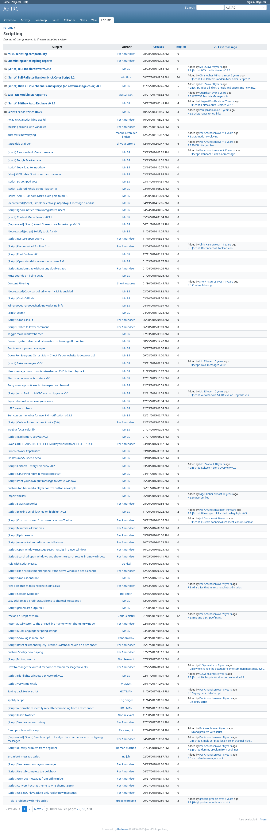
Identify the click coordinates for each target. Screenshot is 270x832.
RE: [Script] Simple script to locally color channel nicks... (220, 741)
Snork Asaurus (126, 283)
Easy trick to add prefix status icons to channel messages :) (44, 601)
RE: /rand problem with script (205, 732)
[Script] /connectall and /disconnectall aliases (35, 542)
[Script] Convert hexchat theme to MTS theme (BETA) (41, 785)
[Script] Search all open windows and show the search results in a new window (56, 556)
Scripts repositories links (25, 112)
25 (78, 809)
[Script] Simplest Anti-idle (23, 578)
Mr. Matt (126, 683)
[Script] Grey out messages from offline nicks (35, 778)
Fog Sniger (126, 700)
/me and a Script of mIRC (23, 616)
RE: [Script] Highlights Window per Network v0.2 (216, 677)
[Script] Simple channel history (27, 722)
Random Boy (126, 638)
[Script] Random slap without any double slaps (37, 268)
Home (6, 2)
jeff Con (203, 518)
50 (83, 809)
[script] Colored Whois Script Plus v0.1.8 (32, 189)
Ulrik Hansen (207, 244)
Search (190, 7)
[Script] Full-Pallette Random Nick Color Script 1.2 (41, 77)
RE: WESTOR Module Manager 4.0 (208, 96)
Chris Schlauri (126, 616)
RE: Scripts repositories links (204, 113)
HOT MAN (126, 691)
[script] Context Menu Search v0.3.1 (30, 217)
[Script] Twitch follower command (29, 327)
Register (261, 2)
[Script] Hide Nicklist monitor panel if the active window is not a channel (52, 571)
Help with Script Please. (22, 563)
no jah (126, 756)
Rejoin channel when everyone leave (30, 401)
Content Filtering (18, 283)
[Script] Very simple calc (22, 683)
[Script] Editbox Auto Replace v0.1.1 (31, 103)
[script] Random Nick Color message (30, 152)
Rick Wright (126, 730)
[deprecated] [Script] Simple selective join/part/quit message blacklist (51, 203)
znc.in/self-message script (24, 756)
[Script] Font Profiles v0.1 (23, 254)
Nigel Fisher (206, 494)
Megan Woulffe (208, 101)
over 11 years (223, 244)
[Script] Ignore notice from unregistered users (36, 210)
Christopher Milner (210, 75)
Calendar (69, 20)
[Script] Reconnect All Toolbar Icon (29, 246)
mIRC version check (20, 408)
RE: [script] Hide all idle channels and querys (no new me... (222, 87)
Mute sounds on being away (25, 275)
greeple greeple (126, 801)
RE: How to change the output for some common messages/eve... (226, 669)
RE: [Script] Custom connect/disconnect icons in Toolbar (220, 522)
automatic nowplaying (22, 135)
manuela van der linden (126, 135)
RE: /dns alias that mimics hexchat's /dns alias (215, 587)
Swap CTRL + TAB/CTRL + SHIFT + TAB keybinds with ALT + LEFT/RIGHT (51, 444)
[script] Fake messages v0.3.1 (26, 363)
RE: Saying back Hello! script (204, 693)
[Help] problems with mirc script (28, 801)
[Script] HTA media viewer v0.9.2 (29, 69)
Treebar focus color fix (21, 429)
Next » (38, 809)
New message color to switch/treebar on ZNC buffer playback (46, 371)
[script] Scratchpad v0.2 (22, 181)
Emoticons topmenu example (26, 348)
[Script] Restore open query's (26, 238)
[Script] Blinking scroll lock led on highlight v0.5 (37, 511)
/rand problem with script (24, 730)
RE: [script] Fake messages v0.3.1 (207, 365)
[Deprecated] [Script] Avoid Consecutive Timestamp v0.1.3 (44, 224)
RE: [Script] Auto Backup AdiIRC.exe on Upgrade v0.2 (219, 395)
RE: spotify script (197, 702)
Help (25, 2)
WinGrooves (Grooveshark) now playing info (35, 305)
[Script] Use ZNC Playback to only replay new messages (42, 793)
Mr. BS (126, 69)
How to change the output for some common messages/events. (48, 667)
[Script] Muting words (21, 659)
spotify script (16, 700)
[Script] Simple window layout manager (32, 764)
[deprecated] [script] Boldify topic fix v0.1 (33, 231)
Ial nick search (16, 313)
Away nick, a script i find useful (27, 119)
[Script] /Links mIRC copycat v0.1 (28, 437)
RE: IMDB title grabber (201, 145)
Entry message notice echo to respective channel (38, 385)
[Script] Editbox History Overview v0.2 (31, 466)
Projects (16, 2)
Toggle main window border (25, 334)
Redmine (122, 829)
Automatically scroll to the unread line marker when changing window (51, 623)
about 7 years (226, 101)
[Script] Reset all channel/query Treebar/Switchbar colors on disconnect (52, 645)
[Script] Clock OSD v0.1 (22, 298)
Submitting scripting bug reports (30, 61)
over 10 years (215, 361)
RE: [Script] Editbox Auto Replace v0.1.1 (211, 105)
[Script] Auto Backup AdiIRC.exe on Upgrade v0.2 (38, 393)
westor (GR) (126, 94)
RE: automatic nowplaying (203, 136)
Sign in (251, 2)
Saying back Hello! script (23, 691)
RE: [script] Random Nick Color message (211, 154)
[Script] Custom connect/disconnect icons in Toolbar (40, 520)
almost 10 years (223, 494)
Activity (25, 20)
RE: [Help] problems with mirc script (209, 802)
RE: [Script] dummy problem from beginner (213, 749)
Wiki (94, 20)
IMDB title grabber (19, 143)
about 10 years (216, 464)
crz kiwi (126, 563)
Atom (263, 819)
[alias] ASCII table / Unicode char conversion (35, 174)
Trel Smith (126, 594)
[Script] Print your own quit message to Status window (42, 481)
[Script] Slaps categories (22, 503)
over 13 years (225, 142)
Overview (10, 20)
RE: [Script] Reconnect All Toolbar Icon (210, 248)
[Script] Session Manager (23, 594)
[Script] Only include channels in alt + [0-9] (33, 422)
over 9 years (214, 67)
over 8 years (214, 84)
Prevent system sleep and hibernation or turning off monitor (46, 341)
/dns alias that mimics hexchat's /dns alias (34, 586)
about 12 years (226, 150)
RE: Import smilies (198, 497)
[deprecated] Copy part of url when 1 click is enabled (40, 291)
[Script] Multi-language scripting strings (32, 631)
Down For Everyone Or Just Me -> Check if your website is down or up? (51, 355)
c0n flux (126, 77)
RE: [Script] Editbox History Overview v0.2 (212, 467)
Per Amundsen (126, 54)
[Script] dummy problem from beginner (32, 748)
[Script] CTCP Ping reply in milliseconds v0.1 (35, 474)
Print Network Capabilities (24, 451)
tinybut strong (126, 143)
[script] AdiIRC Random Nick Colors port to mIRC (38, 196)
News (83, 20)
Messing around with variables (27, 127)
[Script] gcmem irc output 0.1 (26, 608)
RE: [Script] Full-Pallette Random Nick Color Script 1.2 (219, 79)
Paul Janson (206, 110)
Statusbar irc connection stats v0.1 (29, 378)
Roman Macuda (126, 748)
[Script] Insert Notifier (21, 715)
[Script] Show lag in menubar (26, 638)
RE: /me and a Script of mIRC (205, 617)
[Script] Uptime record (21, 535)
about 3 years (221, 110)
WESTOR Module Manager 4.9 (27, 95)
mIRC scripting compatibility (27, 54)
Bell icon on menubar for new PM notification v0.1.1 (40, 415)
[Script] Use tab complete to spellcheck (32, 771)
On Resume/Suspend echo (24, 458)
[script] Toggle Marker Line (24, 160)
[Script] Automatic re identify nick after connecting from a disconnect (51, 708)
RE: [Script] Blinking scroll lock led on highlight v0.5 (217, 513)
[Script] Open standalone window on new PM (36, 261)
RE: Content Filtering (200, 285)
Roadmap (41, 20)
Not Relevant (126, 659)
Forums (106, 20)
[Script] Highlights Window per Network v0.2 (35, 675)
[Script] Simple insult (20, 320)
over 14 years (225, 133)
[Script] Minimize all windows (26, 528)
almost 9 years (230, 75)
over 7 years (226, 799)
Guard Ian (205, 93)
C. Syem (204, 665)
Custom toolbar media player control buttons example (42, 488)
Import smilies (17, 496)
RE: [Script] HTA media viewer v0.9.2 (209, 70)
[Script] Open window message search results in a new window (47, 549)
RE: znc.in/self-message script (205, 758)
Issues (55, 20)
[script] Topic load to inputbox (26, 167)
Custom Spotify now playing (25, 652)
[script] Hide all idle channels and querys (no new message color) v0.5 (54, 86)
